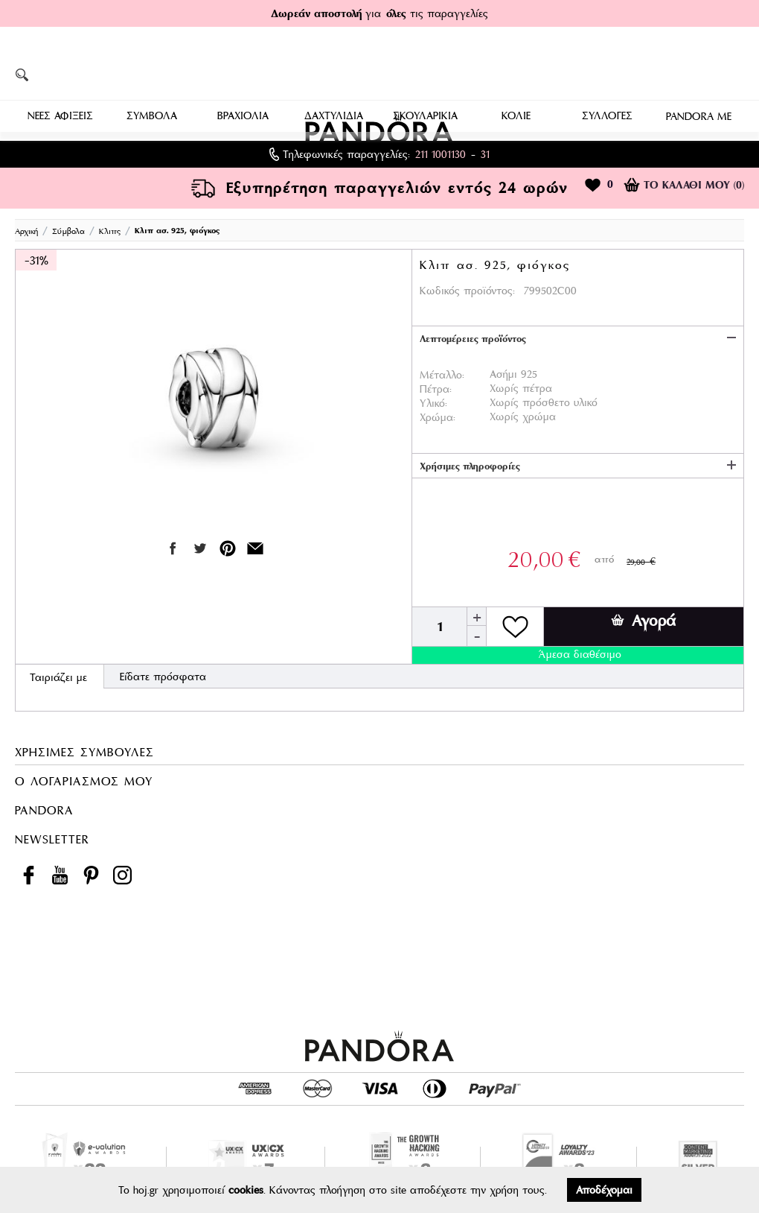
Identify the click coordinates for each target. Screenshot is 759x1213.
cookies (245, 1190)
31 (485, 154)
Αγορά (643, 620)
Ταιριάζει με (58, 677)
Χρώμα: (437, 417)
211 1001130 (440, 154)
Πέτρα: (436, 389)
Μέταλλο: (442, 374)
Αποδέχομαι (604, 1190)
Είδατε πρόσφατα (163, 676)
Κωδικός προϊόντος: (467, 290)
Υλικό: (433, 403)
